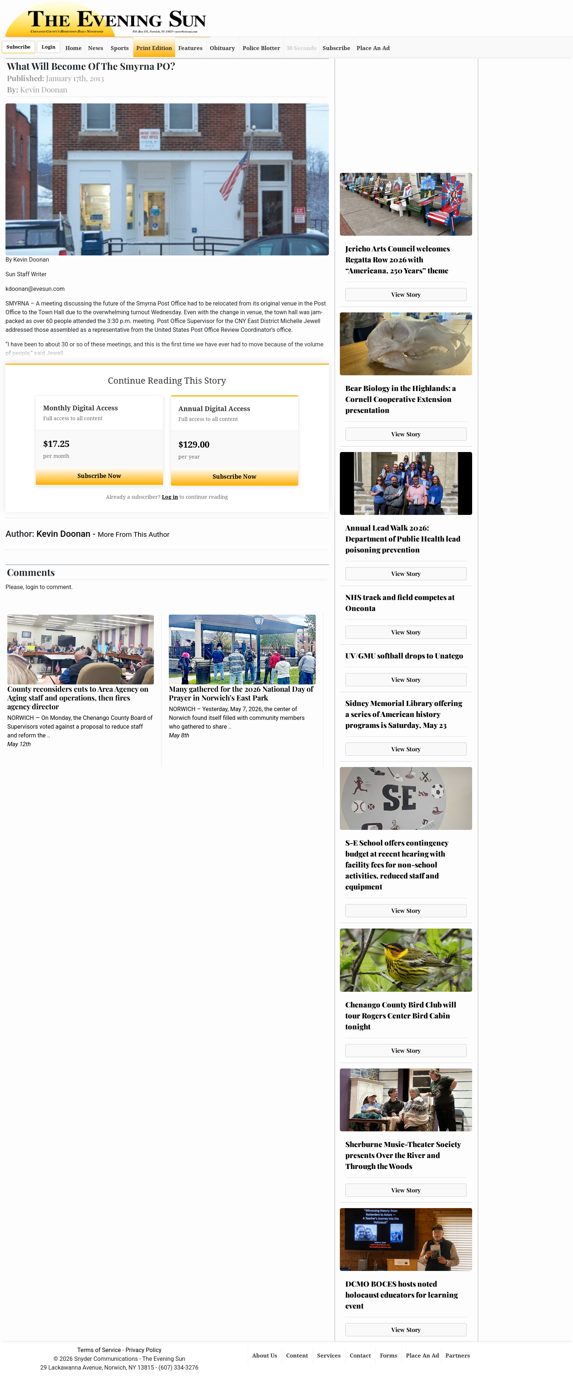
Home (73, 48)
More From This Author (133, 534)
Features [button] (190, 48)
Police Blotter (261, 48)
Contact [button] (361, 1355)
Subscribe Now (99, 475)
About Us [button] (265, 1355)
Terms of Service (99, 1350)
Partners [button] (458, 1355)
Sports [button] (120, 48)
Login (49, 47)
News (95, 48)
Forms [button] (389, 1355)
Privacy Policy (143, 1350)
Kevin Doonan (64, 534)
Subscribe (18, 47)
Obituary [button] (222, 48)
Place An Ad (373, 48)
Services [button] (329, 1355)
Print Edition (154, 48)
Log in (170, 497)
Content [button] (298, 1355)
